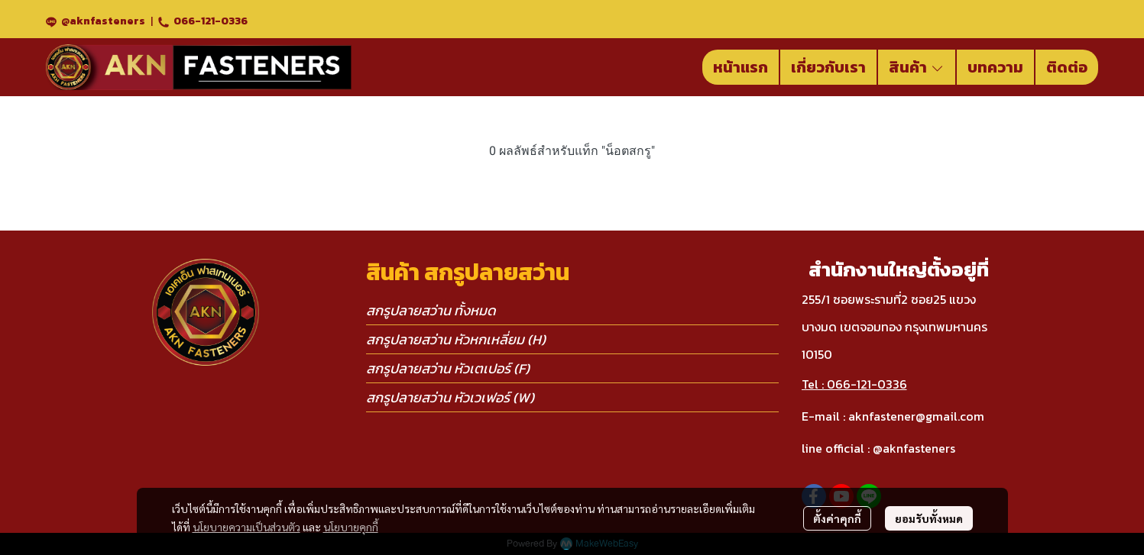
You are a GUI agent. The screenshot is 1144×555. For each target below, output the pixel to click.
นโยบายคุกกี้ (350, 527)
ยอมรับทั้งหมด (929, 518)
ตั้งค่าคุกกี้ (837, 518)
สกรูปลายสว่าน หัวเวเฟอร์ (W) (450, 397)
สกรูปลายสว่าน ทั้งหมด (431, 310)
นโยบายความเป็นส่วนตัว (246, 527)
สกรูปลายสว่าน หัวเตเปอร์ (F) (448, 368)
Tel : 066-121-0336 (854, 384)
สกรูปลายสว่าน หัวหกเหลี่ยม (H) (456, 339)
